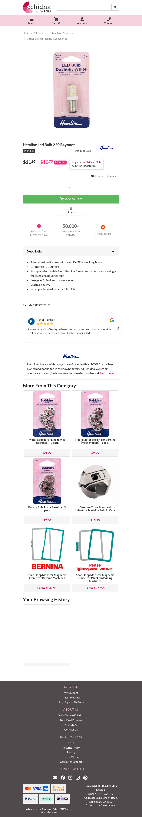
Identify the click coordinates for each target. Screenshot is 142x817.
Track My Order (71, 697)
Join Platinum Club (91, 162)
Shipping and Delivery (71, 702)
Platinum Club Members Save (39, 233)
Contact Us (71, 729)
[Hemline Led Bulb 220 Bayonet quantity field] (71, 188)
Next (118, 328)
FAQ (71, 742)
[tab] (71, 251)
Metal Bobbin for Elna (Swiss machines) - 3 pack (47, 441)
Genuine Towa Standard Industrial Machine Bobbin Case (95, 509)
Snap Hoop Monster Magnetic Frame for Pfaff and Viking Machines (95, 578)
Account (82, 21)
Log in (75, 162)
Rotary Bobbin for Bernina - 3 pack (47, 509)
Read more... (107, 373)
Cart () (56, 21)
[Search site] (115, 7)
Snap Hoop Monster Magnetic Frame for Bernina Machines (47, 576)
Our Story (71, 724)
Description (35, 251)
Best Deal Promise (71, 720)
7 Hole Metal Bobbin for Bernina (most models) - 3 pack (95, 441)
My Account (71, 692)
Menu (31, 21)
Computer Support (71, 761)
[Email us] (56, 777)
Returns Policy (71, 747)
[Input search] (84, 7)
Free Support (103, 233)
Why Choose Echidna (71, 715)
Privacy (71, 752)
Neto (113, 805)
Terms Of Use (71, 757)
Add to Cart (71, 199)
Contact (109, 21)
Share (71, 210)
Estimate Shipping (104, 175)
